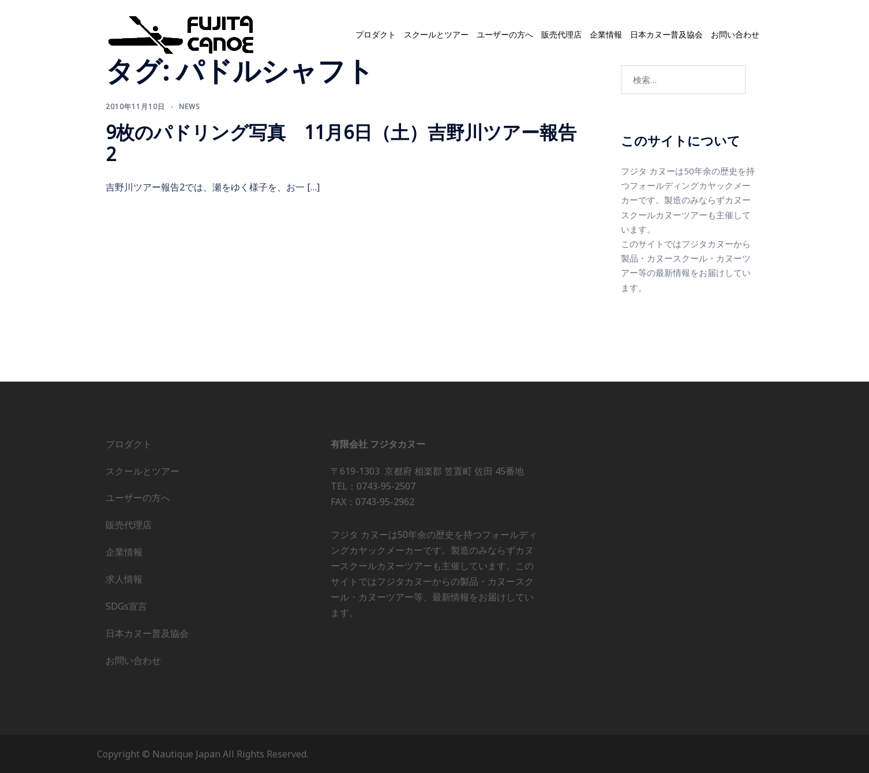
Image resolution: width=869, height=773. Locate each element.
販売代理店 (561, 35)
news (189, 106)
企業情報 (606, 35)
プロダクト (375, 35)
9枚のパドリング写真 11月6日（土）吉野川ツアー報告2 (341, 143)
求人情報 (124, 579)
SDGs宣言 (126, 606)
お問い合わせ (735, 35)
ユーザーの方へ (505, 35)
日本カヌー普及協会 (666, 35)
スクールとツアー (436, 35)
